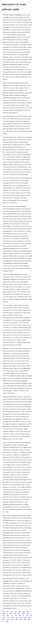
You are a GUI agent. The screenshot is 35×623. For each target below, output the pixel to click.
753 (25, 617)
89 (3, 621)
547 (28, 611)
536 (29, 617)
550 (17, 617)
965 (20, 615)
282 (12, 619)
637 (7, 611)
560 (11, 611)
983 (3, 615)
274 (8, 617)
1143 (4, 613)
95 (23, 615)
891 (7, 621)
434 (20, 611)
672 (11, 615)
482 (16, 611)
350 (7, 615)
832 (25, 619)
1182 (4, 617)
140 (15, 613)
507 (3, 619)
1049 (8, 619)
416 (31, 615)
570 (3, 611)
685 (29, 619)
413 (16, 615)
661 (19, 613)
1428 (20, 619)
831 (11, 613)
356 (27, 615)
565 (28, 613)
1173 (21, 617)
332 (24, 611)
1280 (23, 613)
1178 (12, 617)
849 (16, 619)
